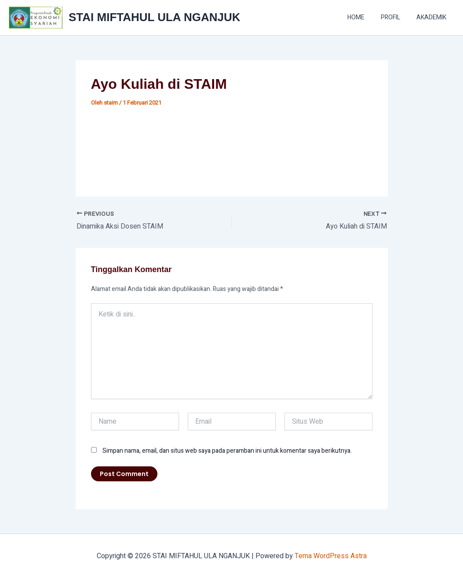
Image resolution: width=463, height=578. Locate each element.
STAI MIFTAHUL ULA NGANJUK (154, 17)
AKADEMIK (433, 17)
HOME (365, 17)
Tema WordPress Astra (331, 556)
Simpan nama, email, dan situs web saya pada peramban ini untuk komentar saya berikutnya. (227, 450)
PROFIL (396, 17)
